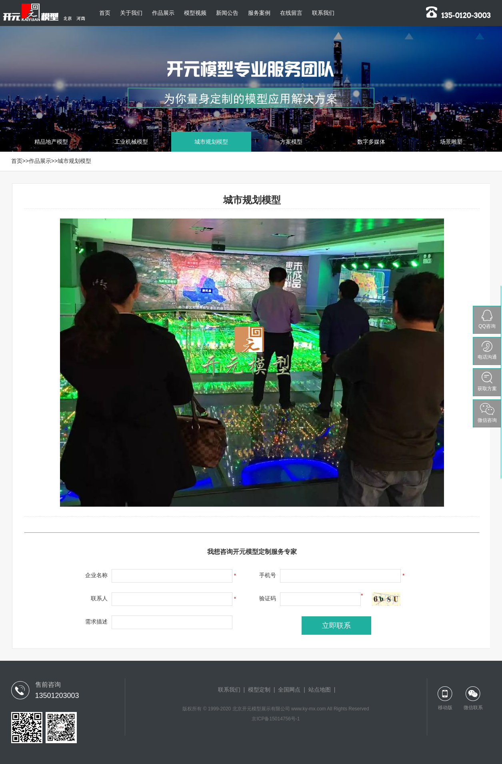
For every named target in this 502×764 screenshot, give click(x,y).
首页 (104, 13)
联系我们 (323, 13)
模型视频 (195, 13)
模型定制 (259, 689)
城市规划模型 (74, 161)
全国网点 (289, 689)
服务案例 (259, 13)
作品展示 (163, 13)
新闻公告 (227, 13)
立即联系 (336, 626)
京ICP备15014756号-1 (276, 719)
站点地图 (319, 689)
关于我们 (131, 13)
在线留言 (291, 13)
